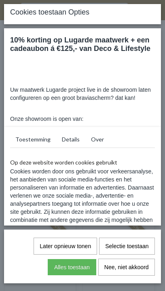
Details (71, 139)
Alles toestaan (72, 267)
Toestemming (33, 139)
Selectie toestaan (126, 246)
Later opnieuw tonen (65, 246)
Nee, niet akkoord (126, 267)
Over (97, 139)
